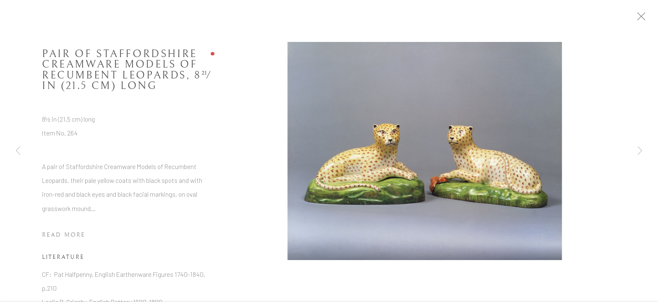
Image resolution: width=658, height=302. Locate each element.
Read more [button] (63, 237)
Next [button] (640, 151)
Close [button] (646, 19)
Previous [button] (18, 151)
